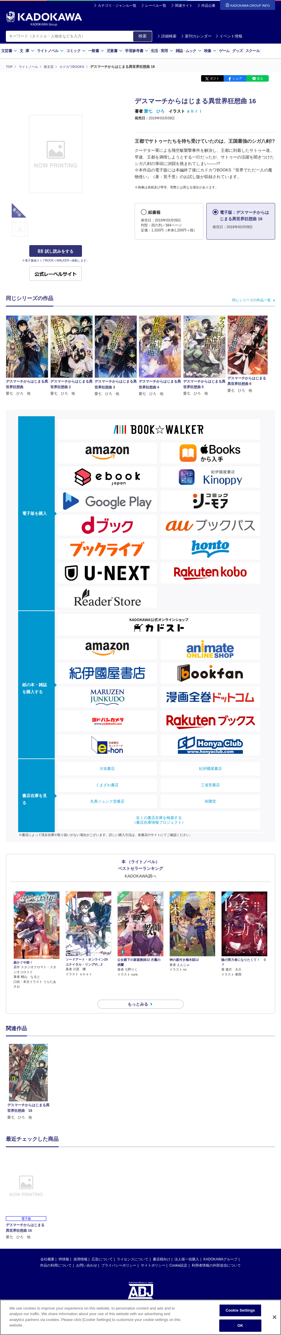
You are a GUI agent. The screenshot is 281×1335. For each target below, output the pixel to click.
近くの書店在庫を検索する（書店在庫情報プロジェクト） (159, 819)
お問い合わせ (86, 1255)
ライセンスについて (132, 1249)
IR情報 (64, 1249)
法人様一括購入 (186, 1249)
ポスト (215, 78)
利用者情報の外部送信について (216, 1255)
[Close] (274, 1317)
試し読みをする (55, 251)
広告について (102, 1249)
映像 (210, 51)
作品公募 (208, 6)
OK (240, 1325)
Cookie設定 (178, 1255)
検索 (142, 36)
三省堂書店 (210, 784)
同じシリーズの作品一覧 (251, 300)
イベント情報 (228, 36)
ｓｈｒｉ (194, 111)
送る (260, 78)
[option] (28, 1071)
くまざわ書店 (107, 784)
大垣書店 (107, 768)
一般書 (96, 51)
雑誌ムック (189, 51)
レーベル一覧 (155, 6)
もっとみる (138, 993)
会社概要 (47, 1249)
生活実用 (162, 51)
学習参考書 (136, 51)
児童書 (115, 51)
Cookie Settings (240, 1310)
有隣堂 (210, 801)
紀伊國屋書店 (210, 768)
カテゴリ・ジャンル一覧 (117, 6)
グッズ (237, 51)
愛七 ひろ (154, 111)
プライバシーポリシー (118, 1255)
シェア (237, 78)
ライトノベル (50, 51)
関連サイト (184, 6)
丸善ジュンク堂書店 (107, 801)
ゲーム (224, 51)
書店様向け (161, 1249)
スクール (252, 51)
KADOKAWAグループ (220, 1249)
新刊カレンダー (196, 36)
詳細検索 (167, 36)
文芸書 (9, 51)
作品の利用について (56, 1255)
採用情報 (80, 1249)
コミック (76, 51)
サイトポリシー (153, 1255)
